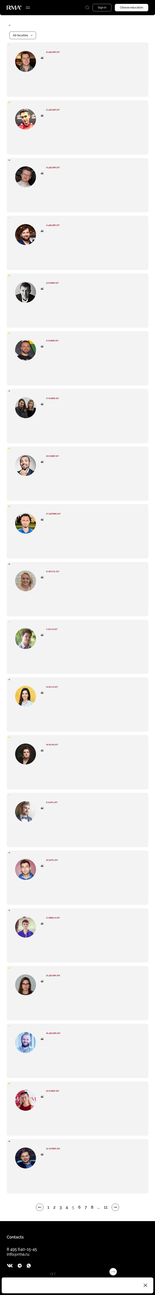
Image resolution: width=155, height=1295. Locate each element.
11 (106, 1207)
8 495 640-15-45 (22, 1249)
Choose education (131, 7)
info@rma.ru (18, 1254)
